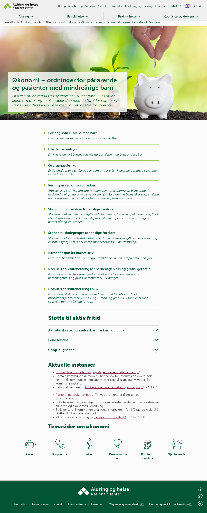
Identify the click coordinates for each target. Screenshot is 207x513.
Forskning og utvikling (139, 6)
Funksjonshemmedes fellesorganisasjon (114, 387)
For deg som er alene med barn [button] (73, 133)
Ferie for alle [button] (58, 340)
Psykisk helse (127, 16)
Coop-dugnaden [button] (61, 350)
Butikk (175, 6)
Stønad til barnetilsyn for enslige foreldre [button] (81, 209)
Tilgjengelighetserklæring (127, 504)
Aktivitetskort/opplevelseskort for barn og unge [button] (86, 330)
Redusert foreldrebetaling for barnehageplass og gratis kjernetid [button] (99, 269)
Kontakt (59, 504)
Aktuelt (102, 6)
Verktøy (90, 6)
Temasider (115, 6)
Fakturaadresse (77, 504)
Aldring (24, 16)
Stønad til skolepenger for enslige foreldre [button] (82, 233)
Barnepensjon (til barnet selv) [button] (71, 253)
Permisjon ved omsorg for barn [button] (72, 185)
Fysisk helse (75, 16)
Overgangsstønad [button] (62, 165)
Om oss (160, 6)
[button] (195, 6)
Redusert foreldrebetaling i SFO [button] (73, 289)
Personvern (98, 504)
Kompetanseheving (70, 6)
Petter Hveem (41, 504)
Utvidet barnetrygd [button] (63, 149)
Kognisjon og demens (179, 16)
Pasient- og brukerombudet (77, 395)
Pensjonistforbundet (110, 417)
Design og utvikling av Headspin (171, 504)
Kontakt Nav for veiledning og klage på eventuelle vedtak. (98, 372)
